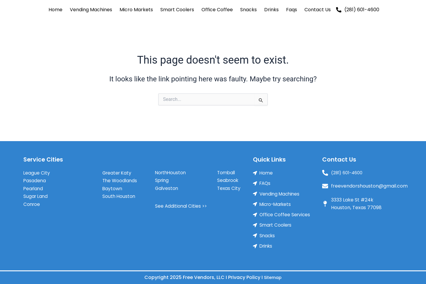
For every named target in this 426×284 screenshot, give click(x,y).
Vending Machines (91, 9)
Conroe (32, 201)
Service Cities (43, 157)
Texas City (229, 185)
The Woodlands (120, 178)
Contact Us (317, 9)
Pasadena (34, 178)
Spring (162, 177)
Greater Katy (117, 170)
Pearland (33, 186)
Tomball (226, 170)
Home (55, 9)
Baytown (112, 186)
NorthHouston (171, 170)
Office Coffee (217, 9)
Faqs (291, 9)
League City (36, 170)
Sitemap (273, 277)
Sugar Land (36, 193)
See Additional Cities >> (181, 203)
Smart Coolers (177, 9)
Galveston (167, 185)
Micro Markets (136, 9)
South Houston (119, 193)
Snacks (248, 9)
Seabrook (228, 177)
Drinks (271, 9)
